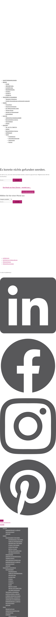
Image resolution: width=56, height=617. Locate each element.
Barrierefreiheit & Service (12, 119)
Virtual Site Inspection (14, 551)
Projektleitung (11, 136)
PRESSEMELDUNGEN (8, 264)
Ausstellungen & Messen (13, 594)
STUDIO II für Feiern (13, 545)
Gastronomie (11, 140)
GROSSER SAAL (10, 86)
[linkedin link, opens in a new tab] (28, 337)
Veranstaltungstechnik (13, 138)
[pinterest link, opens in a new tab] (28, 516)
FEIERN (5, 103)
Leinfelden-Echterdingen (13, 599)
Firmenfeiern (9, 104)
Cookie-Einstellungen (5, 522)
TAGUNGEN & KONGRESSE (10, 97)
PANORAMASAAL (10, 89)
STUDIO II (8, 93)
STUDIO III (8, 95)
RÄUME (5, 82)
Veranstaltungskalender (28, 192)
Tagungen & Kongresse (11, 99)
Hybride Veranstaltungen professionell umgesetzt (18, 101)
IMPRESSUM (9, 133)
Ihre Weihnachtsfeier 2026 (12, 108)
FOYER (7, 84)
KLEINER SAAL (9, 88)
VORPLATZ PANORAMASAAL (15, 541)
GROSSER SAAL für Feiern (15, 543)
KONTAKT (5, 125)
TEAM (7, 134)
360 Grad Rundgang (14, 552)
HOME (2, 524)
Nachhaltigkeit (9, 114)
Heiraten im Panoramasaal (12, 112)
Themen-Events (9, 110)
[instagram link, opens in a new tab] (28, 457)
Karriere (10, 142)
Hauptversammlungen (11, 106)
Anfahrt (7, 123)
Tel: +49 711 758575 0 (11, 127)
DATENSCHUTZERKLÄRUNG (10, 260)
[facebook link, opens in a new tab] (28, 393)
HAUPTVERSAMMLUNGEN (10, 80)
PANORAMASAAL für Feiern (15, 539)
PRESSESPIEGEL (7, 262)
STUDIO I (8, 91)
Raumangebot (10, 569)
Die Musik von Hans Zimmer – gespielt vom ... (17, 187)
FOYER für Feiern (13, 547)
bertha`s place (12, 549)
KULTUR (5, 116)
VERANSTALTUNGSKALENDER (13, 118)
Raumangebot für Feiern (13, 537)
